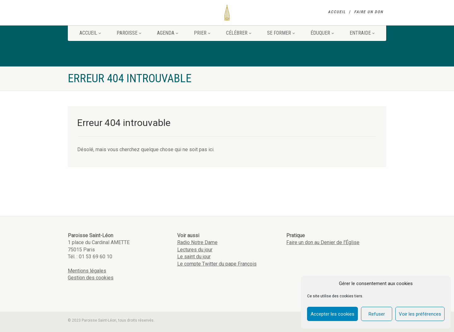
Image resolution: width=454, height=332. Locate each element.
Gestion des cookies (91, 278)
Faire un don (368, 12)
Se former (281, 33)
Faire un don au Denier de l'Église (322, 242)
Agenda (167, 33)
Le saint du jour (194, 257)
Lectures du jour (194, 250)
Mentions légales (87, 271)
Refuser (377, 314)
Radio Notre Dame (197, 242)
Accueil (337, 12)
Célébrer (238, 33)
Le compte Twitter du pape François (217, 264)
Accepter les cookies (332, 314)
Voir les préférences (420, 314)
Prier (202, 33)
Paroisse (129, 33)
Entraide (362, 33)
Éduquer (322, 33)
